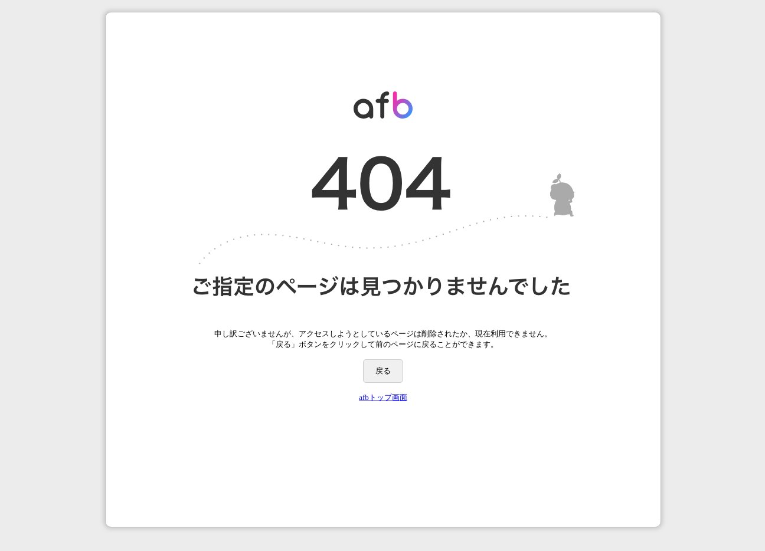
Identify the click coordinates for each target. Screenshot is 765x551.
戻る (383, 370)
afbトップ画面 (383, 397)
